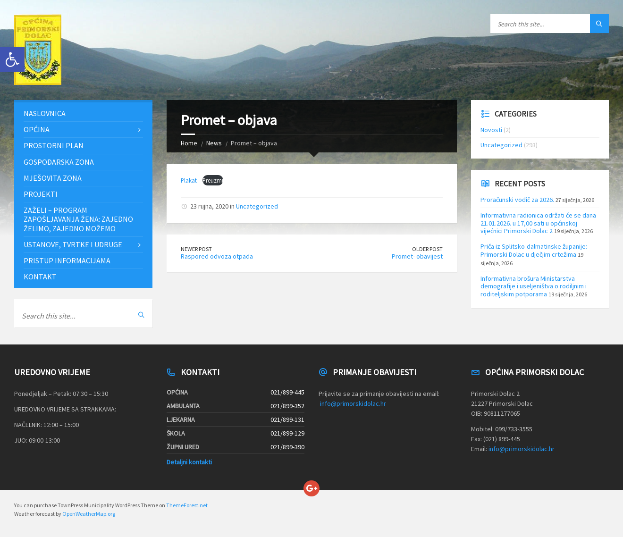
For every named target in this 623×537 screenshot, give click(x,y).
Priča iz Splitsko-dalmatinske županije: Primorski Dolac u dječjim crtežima (533, 250)
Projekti (41, 194)
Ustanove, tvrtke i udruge (73, 244)
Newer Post (196, 248)
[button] (12, 59)
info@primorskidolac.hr (353, 403)
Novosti (491, 130)
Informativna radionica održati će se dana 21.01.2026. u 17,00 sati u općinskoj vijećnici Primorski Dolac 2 (538, 223)
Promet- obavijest (417, 256)
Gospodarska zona (59, 162)
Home (189, 143)
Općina (37, 129)
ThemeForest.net (187, 505)
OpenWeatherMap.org (88, 513)
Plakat (189, 180)
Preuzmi (212, 180)
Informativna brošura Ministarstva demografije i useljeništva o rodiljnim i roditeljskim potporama (533, 286)
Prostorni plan (54, 145)
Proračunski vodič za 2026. (517, 199)
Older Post (427, 248)
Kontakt (40, 276)
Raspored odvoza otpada (217, 256)
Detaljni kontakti (189, 462)
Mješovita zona (53, 178)
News (214, 143)
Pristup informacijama (67, 260)
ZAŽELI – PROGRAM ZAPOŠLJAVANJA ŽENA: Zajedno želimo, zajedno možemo (78, 219)
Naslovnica (45, 113)
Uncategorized (257, 206)
